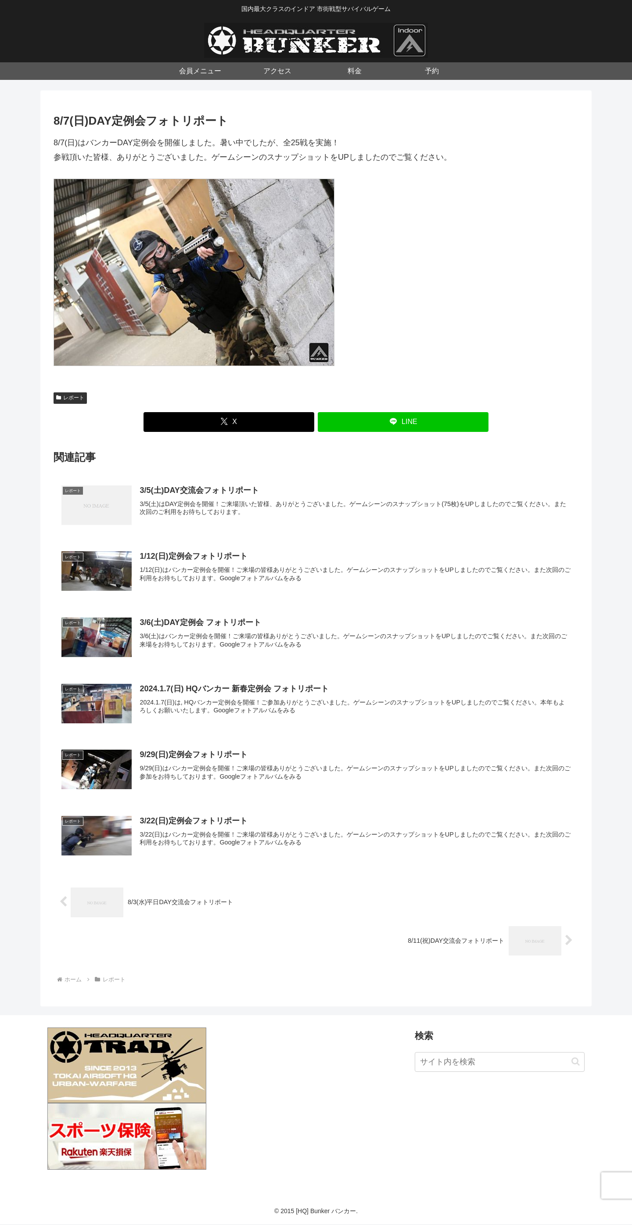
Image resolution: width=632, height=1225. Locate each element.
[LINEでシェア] (403, 422)
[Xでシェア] (229, 422)
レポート (70, 398)
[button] (575, 1063)
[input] (500, 1063)
